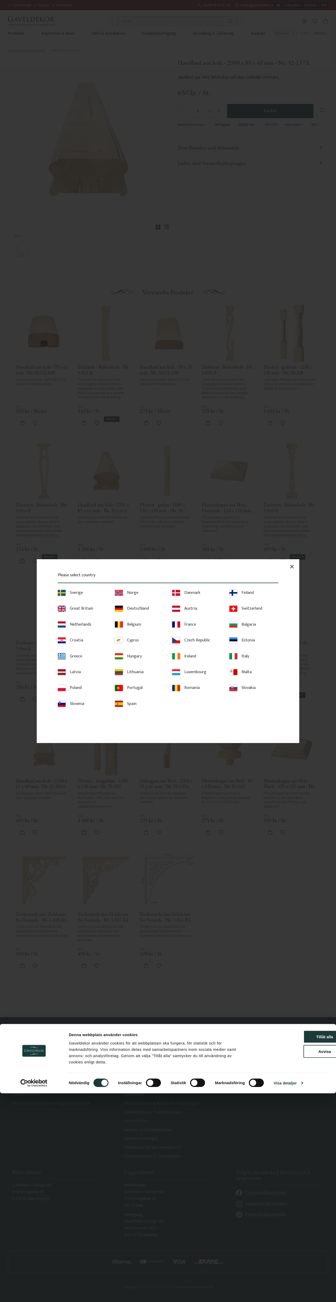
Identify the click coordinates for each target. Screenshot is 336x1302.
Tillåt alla (292, 1245)
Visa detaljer (285, 1291)
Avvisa (292, 1260)
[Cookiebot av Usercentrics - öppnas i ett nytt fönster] (34, 1292)
